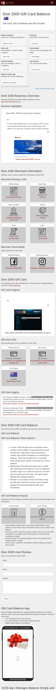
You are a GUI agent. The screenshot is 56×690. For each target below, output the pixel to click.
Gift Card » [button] (6, 69)
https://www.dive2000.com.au (11, 102)
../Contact (42, 218)
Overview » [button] (35, 43)
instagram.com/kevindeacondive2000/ (43, 268)
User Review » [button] (36, 69)
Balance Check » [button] (8, 43)
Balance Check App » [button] (10, 83)
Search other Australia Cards (44, 88)
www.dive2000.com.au (13, 197)
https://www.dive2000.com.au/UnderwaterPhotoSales (20, 414)
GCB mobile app (14, 285)
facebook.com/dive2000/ (14, 268)
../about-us (42, 197)
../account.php (42, 238)
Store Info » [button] (6, 56)
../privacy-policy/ (13, 238)
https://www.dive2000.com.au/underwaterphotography (21, 404)
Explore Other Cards (14, 381)
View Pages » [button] (35, 56)
